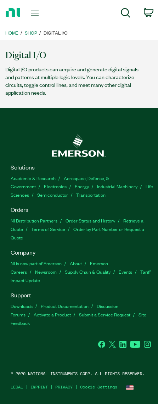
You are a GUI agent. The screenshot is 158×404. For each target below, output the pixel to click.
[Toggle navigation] (37, 13)
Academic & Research (33, 178)
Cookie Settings (98, 387)
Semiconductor (52, 194)
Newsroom (46, 271)
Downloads (22, 306)
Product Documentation (65, 306)
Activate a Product (52, 314)
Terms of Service (48, 229)
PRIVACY (64, 387)
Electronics (55, 186)
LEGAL (17, 387)
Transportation (91, 194)
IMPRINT (39, 387)
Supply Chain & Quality (88, 271)
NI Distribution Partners (34, 220)
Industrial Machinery (117, 186)
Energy (82, 186)
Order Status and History (90, 220)
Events (125, 271)
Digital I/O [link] (56, 32)
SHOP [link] (31, 32)
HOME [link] (11, 32)
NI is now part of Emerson (36, 263)
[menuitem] (125, 14)
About (76, 263)
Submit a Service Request (104, 314)
